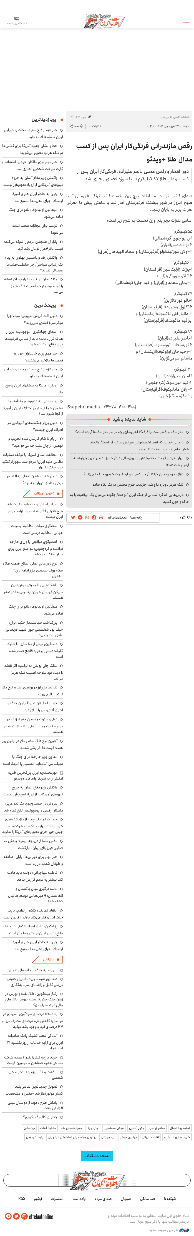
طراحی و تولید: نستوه (169, 1230)
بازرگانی (48, 959)
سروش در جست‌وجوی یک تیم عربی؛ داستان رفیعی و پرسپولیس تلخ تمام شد (33, 806)
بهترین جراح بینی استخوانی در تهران (72, 1137)
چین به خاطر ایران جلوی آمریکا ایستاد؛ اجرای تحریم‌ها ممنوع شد (37, 197)
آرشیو (38, 1199)
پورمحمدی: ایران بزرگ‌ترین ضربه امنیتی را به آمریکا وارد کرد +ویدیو (35, 775)
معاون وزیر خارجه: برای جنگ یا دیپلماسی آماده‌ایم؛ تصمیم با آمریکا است (33, 760)
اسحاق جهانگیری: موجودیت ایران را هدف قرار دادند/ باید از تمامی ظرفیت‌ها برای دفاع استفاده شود (33, 338)
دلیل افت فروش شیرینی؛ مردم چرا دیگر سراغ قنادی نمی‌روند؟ (35, 319)
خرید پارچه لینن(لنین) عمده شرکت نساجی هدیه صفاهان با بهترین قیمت (33, 1060)
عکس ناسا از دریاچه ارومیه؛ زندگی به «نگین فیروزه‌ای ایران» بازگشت (33, 844)
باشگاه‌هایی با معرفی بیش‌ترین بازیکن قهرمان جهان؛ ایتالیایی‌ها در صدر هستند (33, 591)
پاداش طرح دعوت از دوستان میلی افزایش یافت (35, 1105)
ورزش (165, 116)
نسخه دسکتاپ (97, 1155)
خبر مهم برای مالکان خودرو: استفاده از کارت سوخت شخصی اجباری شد (32, 165)
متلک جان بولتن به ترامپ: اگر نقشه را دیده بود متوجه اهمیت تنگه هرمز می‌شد (33, 285)
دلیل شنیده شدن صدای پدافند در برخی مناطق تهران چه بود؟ (35, 479)
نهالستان (29, 1128)
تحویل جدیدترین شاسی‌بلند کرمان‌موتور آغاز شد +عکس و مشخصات (34, 1090)
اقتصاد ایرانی (150, 1137)
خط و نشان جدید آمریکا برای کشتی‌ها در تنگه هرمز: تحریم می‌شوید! (32, 149)
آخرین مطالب (44, 493)
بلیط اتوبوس (34, 1137)
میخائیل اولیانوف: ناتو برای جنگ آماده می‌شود (36, 213)
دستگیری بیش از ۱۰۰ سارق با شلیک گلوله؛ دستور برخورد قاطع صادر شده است (34, 650)
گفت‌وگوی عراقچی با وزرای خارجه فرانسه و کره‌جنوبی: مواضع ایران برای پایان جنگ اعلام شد (35, 548)
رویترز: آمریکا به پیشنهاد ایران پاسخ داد (34, 388)
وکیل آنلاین (136, 1128)
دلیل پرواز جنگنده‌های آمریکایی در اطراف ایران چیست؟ (35, 426)
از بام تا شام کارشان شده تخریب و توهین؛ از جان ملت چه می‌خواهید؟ (35, 442)
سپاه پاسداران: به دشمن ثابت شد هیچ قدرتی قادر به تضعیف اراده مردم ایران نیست (35, 510)
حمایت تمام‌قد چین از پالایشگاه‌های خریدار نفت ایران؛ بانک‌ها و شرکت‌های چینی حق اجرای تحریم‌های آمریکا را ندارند (32, 825)
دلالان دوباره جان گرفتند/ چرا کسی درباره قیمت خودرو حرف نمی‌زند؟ (133, 474)
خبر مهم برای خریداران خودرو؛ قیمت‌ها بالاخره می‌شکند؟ (38, 356)
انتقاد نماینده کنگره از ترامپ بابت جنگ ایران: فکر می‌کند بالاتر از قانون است (33, 913)
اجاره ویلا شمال (180, 1128)
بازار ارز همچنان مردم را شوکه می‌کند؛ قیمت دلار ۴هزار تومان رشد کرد (33, 245)
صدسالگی (147, 1199)
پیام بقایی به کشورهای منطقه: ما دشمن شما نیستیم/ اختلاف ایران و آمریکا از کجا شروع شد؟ (32, 407)
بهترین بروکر (128, 1137)
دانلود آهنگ (48, 1128)
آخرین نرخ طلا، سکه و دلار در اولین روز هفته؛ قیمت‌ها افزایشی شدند (32, 744)
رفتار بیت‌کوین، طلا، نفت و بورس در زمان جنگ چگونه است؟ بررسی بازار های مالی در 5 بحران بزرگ (34, 999)
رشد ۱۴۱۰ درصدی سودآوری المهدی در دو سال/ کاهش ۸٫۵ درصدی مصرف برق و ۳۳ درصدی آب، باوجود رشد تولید (32, 1020)
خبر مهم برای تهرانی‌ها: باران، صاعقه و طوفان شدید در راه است (33, 860)
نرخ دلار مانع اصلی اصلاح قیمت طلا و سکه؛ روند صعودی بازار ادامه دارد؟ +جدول (33, 569)
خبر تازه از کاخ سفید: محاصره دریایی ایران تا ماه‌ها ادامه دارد (33, 133)
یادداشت (79, 1199)
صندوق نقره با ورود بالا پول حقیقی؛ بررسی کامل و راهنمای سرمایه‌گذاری (34, 982)
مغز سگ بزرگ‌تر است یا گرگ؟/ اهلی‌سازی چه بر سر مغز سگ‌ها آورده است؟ (129, 432)
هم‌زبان (126, 1199)
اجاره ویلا (93, 1128)
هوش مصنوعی (114, 1128)
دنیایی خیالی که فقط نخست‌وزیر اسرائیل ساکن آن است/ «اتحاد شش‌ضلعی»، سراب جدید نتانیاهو (139, 445)
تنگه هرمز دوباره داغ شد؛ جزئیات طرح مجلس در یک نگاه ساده (137, 484)
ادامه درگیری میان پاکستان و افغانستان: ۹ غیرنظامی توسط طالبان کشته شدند (35, 895)
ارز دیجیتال (108, 1137)
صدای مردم (103, 1199)
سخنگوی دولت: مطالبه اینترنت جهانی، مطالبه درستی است (37, 529)
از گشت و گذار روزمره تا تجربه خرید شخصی (35, 1075)
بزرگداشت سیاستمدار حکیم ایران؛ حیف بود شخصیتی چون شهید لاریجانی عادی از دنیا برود (34, 629)
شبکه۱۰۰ (170, 1199)
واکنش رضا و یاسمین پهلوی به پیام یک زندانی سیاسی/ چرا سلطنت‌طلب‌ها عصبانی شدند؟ (34, 263)
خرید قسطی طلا (71, 1128)
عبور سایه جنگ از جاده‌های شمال (33, 970)
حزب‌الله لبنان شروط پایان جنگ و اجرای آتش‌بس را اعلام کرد (35, 706)
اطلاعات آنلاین (104, 21)
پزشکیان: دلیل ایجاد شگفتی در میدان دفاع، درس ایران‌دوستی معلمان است (33, 929)
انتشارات (57, 1199)
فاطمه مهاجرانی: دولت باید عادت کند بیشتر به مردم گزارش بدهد (35, 876)
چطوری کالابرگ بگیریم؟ (40, 1117)
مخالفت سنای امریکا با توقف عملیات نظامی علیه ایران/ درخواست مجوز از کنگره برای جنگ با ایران (32, 461)
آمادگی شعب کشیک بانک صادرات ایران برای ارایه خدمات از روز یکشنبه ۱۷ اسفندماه (35, 1042)
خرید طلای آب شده (177, 1137)
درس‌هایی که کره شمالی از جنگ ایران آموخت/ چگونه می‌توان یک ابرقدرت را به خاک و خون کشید (129, 498)
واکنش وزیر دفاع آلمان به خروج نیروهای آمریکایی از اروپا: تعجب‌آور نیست (33, 181)
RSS (21, 1199)
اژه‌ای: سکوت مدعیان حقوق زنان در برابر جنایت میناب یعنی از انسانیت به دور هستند (32, 725)
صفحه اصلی (181, 116)
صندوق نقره (157, 1128)
